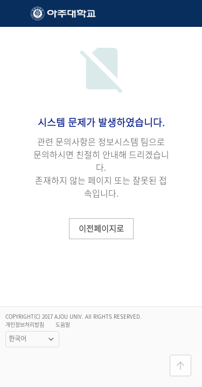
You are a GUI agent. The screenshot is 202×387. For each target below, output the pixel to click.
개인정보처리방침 (24, 324)
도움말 (62, 324)
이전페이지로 (101, 228)
